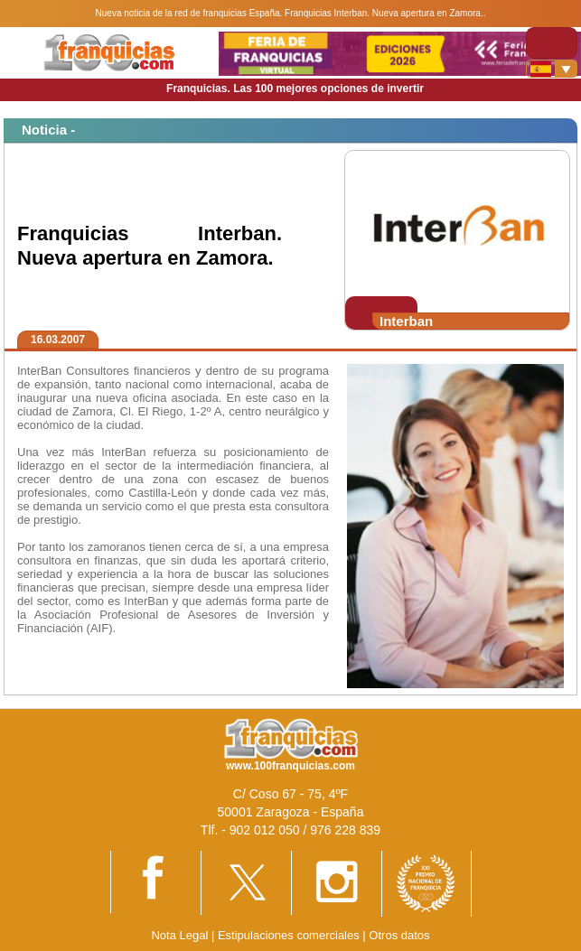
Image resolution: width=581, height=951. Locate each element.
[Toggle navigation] (551, 43)
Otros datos (399, 935)
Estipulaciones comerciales (290, 935)
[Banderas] (551, 69)
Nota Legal (179, 935)
